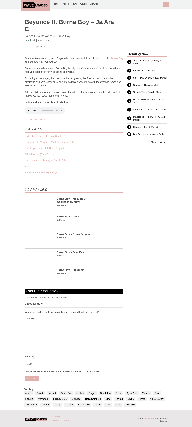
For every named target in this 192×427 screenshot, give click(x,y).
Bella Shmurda (93, 399)
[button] (41, 46)
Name (29, 356)
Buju (157, 393)
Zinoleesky (31, 404)
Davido (40, 393)
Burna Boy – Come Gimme (73, 234)
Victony (146, 393)
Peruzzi (29, 399)
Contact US (56, 421)
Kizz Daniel (84, 404)
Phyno (141, 399)
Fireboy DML (60, 399)
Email (28, 364)
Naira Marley (156, 399)
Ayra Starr (132, 393)
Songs (57, 4)
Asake (28, 393)
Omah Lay (105, 393)
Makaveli (31, 40)
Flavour (119, 399)
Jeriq (108, 404)
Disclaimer (55, 417)
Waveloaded (149, 418)
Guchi (98, 404)
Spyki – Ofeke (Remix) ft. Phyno (42, 172)
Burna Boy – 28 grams (70, 270)
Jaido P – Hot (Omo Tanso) (39, 154)
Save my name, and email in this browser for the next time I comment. (64, 371)
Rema (119, 393)
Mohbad (45, 404)
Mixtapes (94, 4)
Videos (66, 4)
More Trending (158, 142)
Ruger (92, 393)
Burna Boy (66, 393)
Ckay (57, 404)
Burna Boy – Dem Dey (70, 252)
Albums (83, 4)
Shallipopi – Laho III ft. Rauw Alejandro (45, 148)
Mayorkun (43, 399)
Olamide (76, 399)
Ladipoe (69, 404)
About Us (67, 421)
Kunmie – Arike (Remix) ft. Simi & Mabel (46, 160)
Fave (118, 404)
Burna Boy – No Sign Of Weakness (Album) (71, 200)
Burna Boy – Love (68, 216)
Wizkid (52, 393)
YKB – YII (30, 166)
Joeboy (80, 393)
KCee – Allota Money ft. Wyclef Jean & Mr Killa (50, 142)
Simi (108, 399)
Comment (31, 318)
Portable (130, 404)
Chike (131, 399)
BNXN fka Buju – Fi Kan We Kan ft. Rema (47, 136)
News (74, 4)
